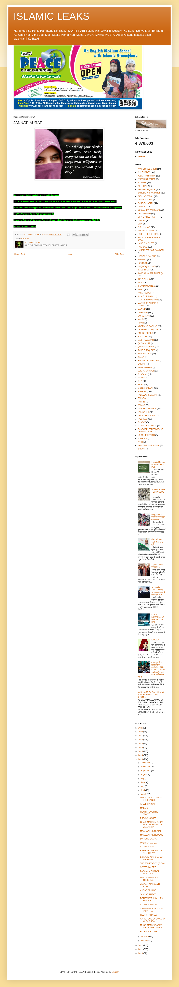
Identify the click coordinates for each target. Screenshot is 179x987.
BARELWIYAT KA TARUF (149, 193)
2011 (140, 949)
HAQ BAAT (143, 247)
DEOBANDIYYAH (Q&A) (149, 210)
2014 (140, 755)
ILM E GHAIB (144, 279)
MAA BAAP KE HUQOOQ (151, 835)
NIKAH (141, 323)
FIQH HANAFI (144, 227)
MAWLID (142, 309)
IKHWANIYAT (144, 270)
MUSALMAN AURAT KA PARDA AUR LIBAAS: (151, 926)
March (144, 794)
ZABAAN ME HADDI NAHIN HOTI (149, 872)
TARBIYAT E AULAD (147, 415)
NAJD (140, 319)
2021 (140, 735)
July (143, 778)
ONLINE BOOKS (145, 333)
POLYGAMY (143, 336)
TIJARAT (142, 422)
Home (69, 254)
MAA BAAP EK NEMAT (150, 831)
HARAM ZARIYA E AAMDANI (151, 250)
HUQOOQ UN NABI (147, 266)
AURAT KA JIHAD (148, 890)
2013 (140, 759)
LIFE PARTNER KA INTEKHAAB (149, 879)
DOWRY (141, 220)
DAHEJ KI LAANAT (149, 839)
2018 (140, 743)
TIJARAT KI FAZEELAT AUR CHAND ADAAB (150, 430)
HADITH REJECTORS (148, 234)
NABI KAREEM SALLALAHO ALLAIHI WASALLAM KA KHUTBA (151, 694)
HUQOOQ (142, 263)
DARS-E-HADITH (146, 203)
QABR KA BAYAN (146, 340)
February (145, 936)
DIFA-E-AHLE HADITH (148, 217)
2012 (140, 945)
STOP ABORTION (148, 904)
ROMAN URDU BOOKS (148, 360)
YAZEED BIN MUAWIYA (149, 445)
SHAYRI (141, 378)
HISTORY (142, 259)
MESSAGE (143, 312)
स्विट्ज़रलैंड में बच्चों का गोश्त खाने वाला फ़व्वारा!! (158, 517)
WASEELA (142, 438)
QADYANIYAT (144, 343)
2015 (140, 751)
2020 (140, 739)
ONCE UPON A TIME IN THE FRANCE (151, 799)
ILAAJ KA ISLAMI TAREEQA (150, 273)
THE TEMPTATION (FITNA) (152, 863)
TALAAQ (141, 405)
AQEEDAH (143, 186)
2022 (140, 732)
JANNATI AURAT (148, 894)
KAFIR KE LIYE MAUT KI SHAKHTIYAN (151, 851)
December (146, 763)
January (144, 940)
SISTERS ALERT (148, 867)
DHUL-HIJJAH (144, 213)
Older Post (119, 254)
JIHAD (141, 289)
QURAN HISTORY (146, 347)
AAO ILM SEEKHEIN (147, 169)
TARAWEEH (143, 412)
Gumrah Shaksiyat (146, 231)
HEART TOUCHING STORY (149, 813)
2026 (140, 728)
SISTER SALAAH (146, 388)
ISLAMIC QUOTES (146, 286)
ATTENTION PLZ (148, 847)
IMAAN (141, 282)
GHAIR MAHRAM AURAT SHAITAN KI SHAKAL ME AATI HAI (151, 824)
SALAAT (141, 364)
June (143, 782)
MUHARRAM (144, 316)
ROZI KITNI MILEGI (149, 915)
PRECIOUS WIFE (148, 818)
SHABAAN (142, 374)
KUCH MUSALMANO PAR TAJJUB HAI (157, 618)
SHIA (140, 381)
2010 (140, 953)
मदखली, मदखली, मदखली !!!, (157, 565)
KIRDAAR (155, 640)
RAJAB (141, 357)
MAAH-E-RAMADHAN (148, 300)
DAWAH (141, 206)
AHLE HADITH (144, 172)
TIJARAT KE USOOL (147, 426)
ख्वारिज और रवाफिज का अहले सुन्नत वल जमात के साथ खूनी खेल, (158, 591)
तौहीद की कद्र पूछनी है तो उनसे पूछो (157, 542)
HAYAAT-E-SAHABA (147, 256)
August (144, 774)
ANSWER (142, 182)
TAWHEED (143, 419)
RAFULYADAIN (144, 353)
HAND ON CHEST (146, 243)
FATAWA (142, 156)
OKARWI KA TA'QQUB (148, 329)
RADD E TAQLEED (146, 350)
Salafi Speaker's (145, 367)
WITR (140, 442)
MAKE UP (144, 808)
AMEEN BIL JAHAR (147, 179)
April (143, 790)
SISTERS (25, 239)
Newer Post (19, 254)
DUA (140, 224)
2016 (140, 747)
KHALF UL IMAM (145, 296)
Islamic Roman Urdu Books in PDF (158, 464)
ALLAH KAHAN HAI (147, 176)
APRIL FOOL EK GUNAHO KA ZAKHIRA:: (152, 920)
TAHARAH (142, 398)
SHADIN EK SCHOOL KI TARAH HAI (151, 909)
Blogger (115, 972)
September (146, 770)
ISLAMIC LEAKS (52, 16)
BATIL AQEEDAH (145, 196)
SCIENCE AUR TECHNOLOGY (158, 492)
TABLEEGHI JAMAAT (147, 395)
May (143, 786)
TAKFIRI (141, 402)
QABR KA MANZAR (149, 843)
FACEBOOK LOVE (148, 931)
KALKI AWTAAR (145, 293)
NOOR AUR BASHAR (147, 326)
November (146, 766)
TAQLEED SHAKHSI (147, 408)
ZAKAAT (141, 449)
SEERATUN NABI (146, 371)
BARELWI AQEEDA (147, 189)
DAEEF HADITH (145, 200)
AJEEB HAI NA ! (147, 804)
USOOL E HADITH (146, 435)
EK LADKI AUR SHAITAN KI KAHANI (151, 858)
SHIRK (141, 384)
